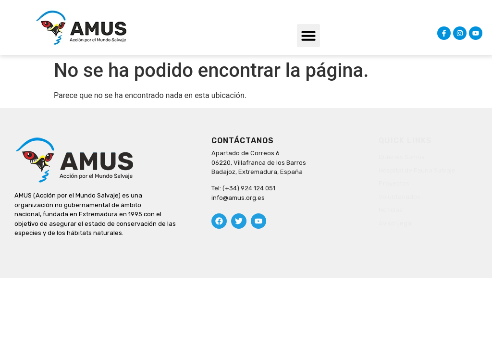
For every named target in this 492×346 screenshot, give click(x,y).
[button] (308, 35)
